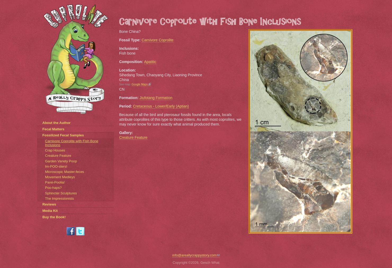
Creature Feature (133, 137)
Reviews (49, 204)
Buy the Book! (54, 217)
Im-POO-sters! (56, 166)
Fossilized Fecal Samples (63, 135)
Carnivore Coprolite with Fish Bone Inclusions (71, 143)
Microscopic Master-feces (64, 172)
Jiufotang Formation (156, 98)
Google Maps (141, 84)
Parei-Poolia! (55, 182)
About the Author (56, 123)
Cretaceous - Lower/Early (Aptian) (161, 106)
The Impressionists (59, 198)
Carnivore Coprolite (158, 40)
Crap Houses (55, 150)
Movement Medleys (60, 177)
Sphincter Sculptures (61, 193)
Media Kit (50, 211)
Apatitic (150, 62)
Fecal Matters (53, 129)
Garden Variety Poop (61, 161)
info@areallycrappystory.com (196, 255)
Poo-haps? (53, 188)
